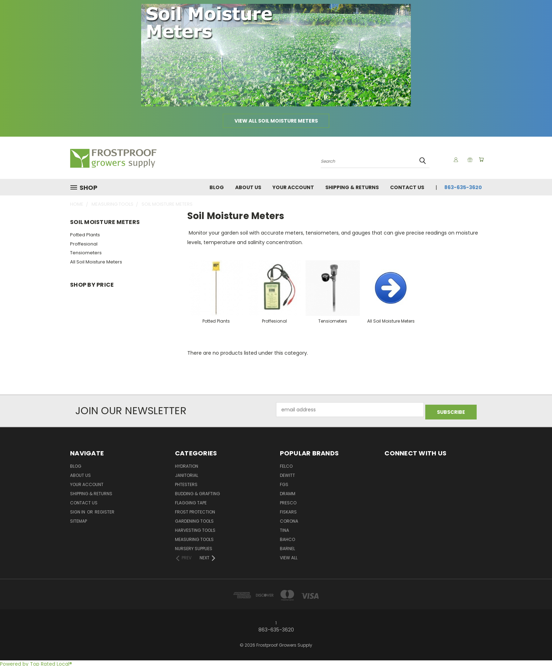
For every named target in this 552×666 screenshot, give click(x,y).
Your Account (293, 187)
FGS (284, 483)
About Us (248, 187)
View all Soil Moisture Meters (276, 120)
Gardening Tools (194, 519)
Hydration (186, 464)
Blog (216, 187)
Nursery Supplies (193, 547)
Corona (289, 519)
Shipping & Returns (352, 187)
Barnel (287, 547)
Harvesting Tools (195, 528)
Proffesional (84, 244)
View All (288, 556)
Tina (284, 528)
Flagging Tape (191, 501)
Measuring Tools (194, 538)
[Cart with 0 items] (480, 159)
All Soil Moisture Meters (96, 262)
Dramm (287, 492)
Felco (286, 464)
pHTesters (186, 483)
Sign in (78, 510)
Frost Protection (195, 510)
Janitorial (186, 474)
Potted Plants (85, 234)
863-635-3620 (463, 187)
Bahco (287, 538)
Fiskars (288, 510)
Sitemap (78, 519)
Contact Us (407, 187)
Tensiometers (86, 252)
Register (104, 510)
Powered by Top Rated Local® (36, 662)
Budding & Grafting (197, 492)
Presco (288, 501)
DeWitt (287, 474)
